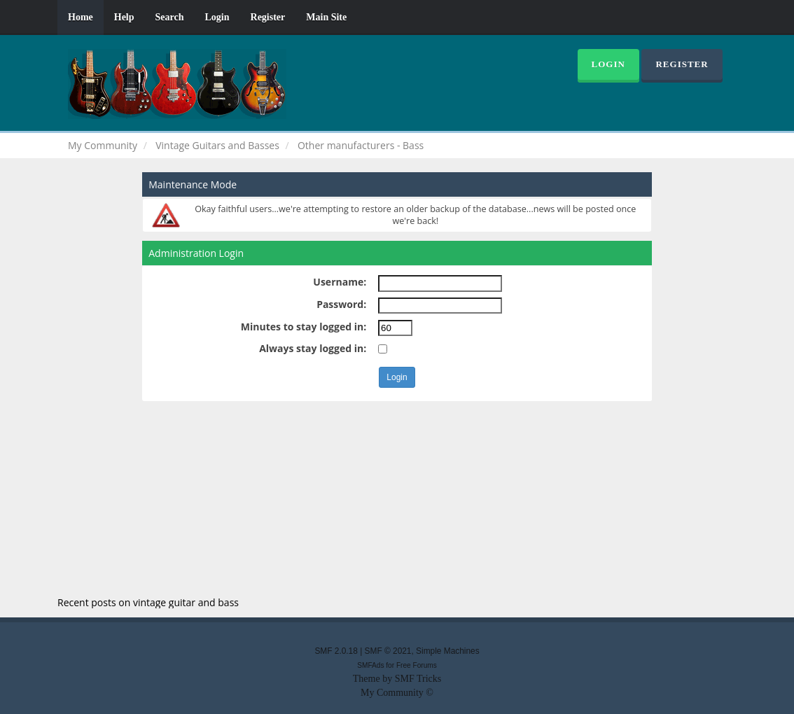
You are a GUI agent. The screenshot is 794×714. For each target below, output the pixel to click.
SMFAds (370, 665)
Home (80, 17)
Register (268, 17)
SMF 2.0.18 (335, 651)
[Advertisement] (397, 499)
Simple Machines (448, 651)
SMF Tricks (418, 678)
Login (217, 17)
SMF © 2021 (388, 651)
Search (169, 17)
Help (124, 17)
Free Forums (416, 665)
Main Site (326, 17)
